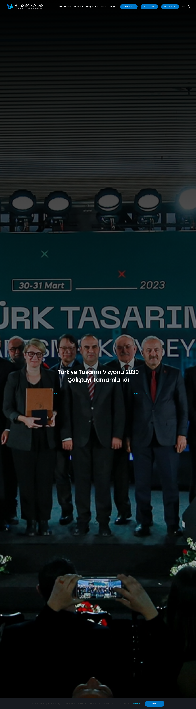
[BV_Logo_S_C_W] (25, 4)
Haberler (53, 393)
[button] (189, 6)
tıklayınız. (136, 703)
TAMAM (154, 703)
